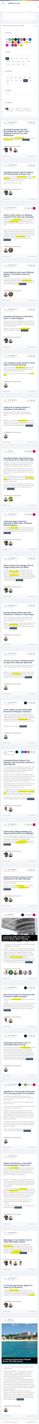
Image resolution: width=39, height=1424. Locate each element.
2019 (13, 61)
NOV (30, 80)
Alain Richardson (8, 139)
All (7, 58)
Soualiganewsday (26, 108)
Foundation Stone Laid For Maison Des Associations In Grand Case (18, 173)
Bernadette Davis (21, 177)
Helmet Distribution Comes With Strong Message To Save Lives (18, 1164)
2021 (23, 61)
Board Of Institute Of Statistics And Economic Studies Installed (19, 995)
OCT (25, 80)
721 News (11, 108)
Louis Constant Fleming (16, 957)
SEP (21, 80)
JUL (12, 80)
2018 (8, 61)
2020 (18, 61)
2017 (27, 58)
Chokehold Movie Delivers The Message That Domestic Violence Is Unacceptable (19, 762)
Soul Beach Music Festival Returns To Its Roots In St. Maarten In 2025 (19, 459)
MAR (20, 77)
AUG (16, 80)
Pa (18, 284)
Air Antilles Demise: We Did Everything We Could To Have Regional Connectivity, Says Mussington (16, 132)
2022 (28, 61)
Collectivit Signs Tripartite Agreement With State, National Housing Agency (18, 523)
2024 (13, 64)
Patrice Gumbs (17, 219)
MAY (29, 77)
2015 (16, 58)
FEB (16, 77)
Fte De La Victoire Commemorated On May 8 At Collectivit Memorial (19, 661)
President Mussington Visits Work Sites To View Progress (18, 317)
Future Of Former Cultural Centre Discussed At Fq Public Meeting (18, 878)
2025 (18, 64)
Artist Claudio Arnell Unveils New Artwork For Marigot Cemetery (18, 710)
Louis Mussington (19, 138)
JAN (11, 77)
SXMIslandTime (10, 110)
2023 (8, 64)
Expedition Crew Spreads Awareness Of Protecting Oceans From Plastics (19, 1092)
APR (25, 77)
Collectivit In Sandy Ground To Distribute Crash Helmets (17, 408)
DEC (8, 83)
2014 (11, 58)
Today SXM (28, 110)
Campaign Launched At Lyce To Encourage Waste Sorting (17, 1044)
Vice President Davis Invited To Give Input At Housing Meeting (19, 364)
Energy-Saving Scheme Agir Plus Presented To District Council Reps (19, 613)
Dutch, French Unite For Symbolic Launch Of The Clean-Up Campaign (19, 216)
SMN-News (18, 108)
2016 (22, 58)
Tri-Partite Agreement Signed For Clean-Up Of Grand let (18, 1286)
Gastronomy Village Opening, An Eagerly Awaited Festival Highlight (18, 832)
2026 (23, 64)
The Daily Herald (19, 110)
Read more (26, 139)
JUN (8, 80)
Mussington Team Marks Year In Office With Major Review (18, 1241)
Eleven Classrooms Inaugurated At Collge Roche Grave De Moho (18, 566)
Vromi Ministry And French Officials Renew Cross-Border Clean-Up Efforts (19, 274)
